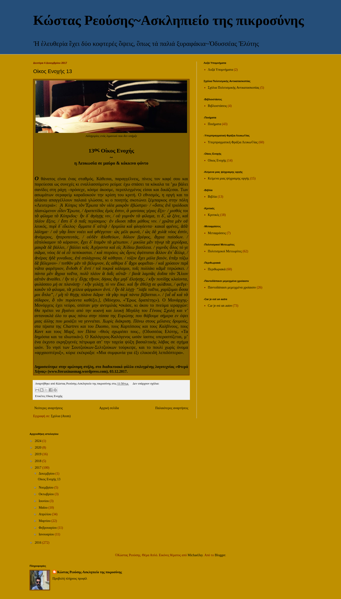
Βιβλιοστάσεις (217, 106)
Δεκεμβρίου (47, 473)
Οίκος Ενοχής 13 (52, 71)
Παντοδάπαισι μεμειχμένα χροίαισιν (232, 287)
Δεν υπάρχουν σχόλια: (146, 383)
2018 (38, 461)
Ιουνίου (44, 501)
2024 (38, 441)
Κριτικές (214, 215)
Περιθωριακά (217, 269)
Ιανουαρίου (47, 534)
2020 (38, 447)
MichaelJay (195, 555)
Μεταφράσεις (217, 233)
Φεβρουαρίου (48, 527)
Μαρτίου (45, 521)
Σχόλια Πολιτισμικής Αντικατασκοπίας (234, 87)
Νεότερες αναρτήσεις (48, 408)
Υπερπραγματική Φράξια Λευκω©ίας (233, 142)
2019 (38, 454)
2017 (38, 467)
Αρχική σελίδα (109, 408)
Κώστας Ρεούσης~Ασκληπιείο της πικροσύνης (168, 20)
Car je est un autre (220, 305)
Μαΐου (43, 507)
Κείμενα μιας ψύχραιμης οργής (228, 178)
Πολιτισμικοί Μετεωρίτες (225, 251)
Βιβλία (212, 196)
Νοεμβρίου (46, 487)
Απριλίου (45, 514)
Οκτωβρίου (46, 494)
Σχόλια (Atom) (61, 416)
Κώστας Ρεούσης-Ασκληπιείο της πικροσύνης (89, 572)
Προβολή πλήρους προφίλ (70, 578)
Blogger (220, 555)
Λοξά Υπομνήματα (220, 69)
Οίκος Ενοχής (54, 396)
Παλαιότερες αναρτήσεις (171, 408)
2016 (38, 542)
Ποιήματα (214, 124)
